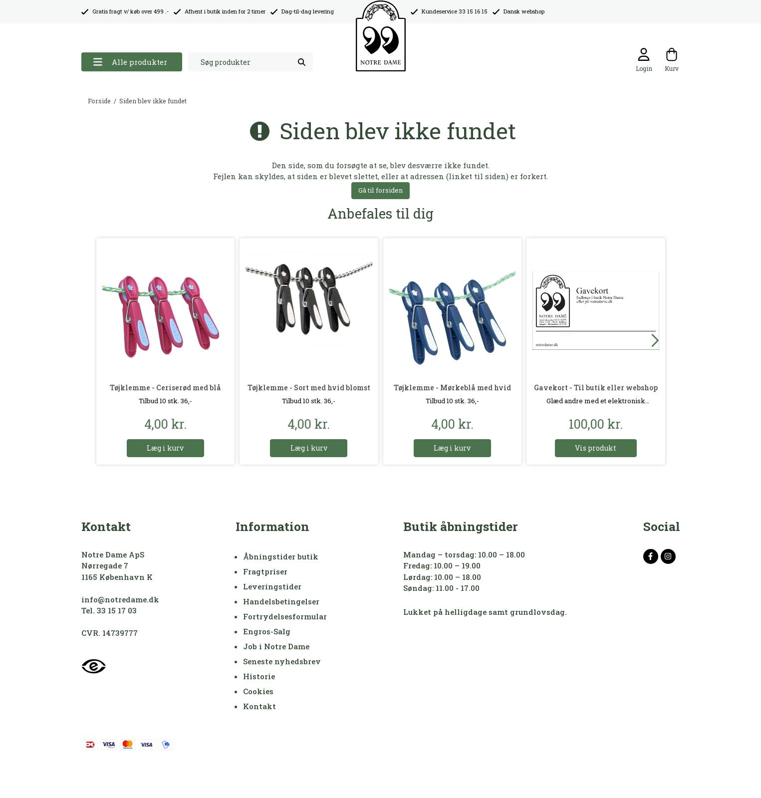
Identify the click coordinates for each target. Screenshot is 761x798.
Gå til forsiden (380, 190)
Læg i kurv (165, 448)
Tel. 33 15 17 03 (109, 610)
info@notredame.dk (120, 599)
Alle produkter (130, 62)
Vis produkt (595, 448)
